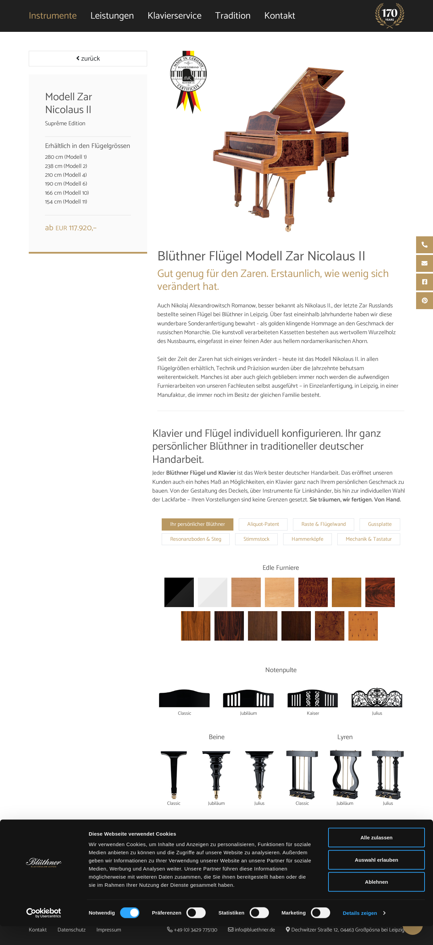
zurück (88, 58)
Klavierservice (174, 18)
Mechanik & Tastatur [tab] (369, 539)
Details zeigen (360, 932)
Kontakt (279, 18)
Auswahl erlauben (376, 878)
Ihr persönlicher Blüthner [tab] (197, 524)
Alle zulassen (376, 856)
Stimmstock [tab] (256, 539)
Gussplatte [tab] (380, 524)
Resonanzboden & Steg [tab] (195, 539)
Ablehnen (376, 900)
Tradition (233, 18)
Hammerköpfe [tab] (307, 539)
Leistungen (112, 18)
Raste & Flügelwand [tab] (323, 524)
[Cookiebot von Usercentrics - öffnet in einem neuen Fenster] (43, 932)
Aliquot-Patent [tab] (263, 524)
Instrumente (53, 18)
